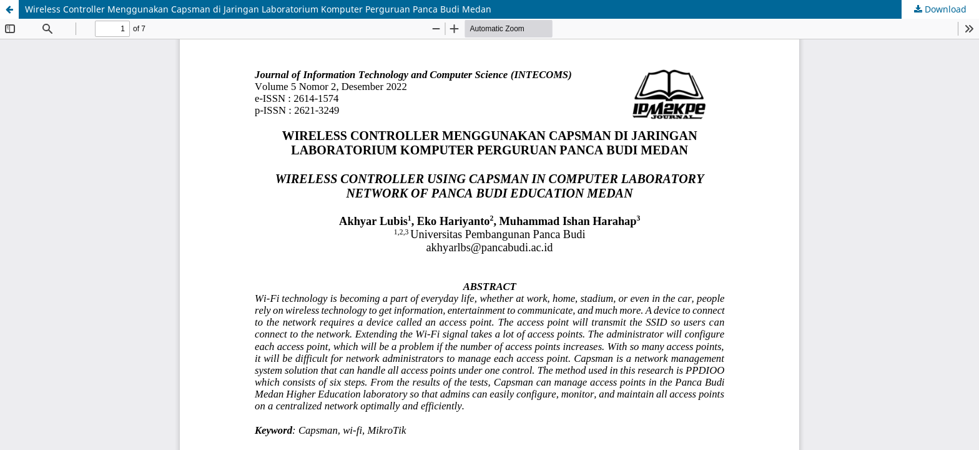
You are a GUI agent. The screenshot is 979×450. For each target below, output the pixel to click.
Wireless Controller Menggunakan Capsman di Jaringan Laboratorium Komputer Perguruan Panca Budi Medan (258, 9)
